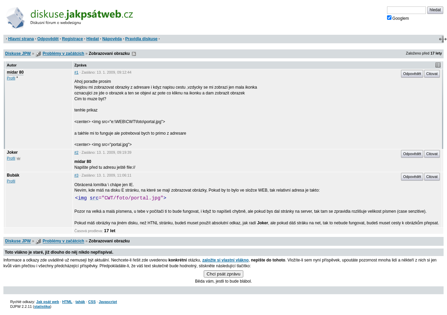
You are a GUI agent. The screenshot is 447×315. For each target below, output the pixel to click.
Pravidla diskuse (141, 38)
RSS (134, 54)
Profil (11, 78)
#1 (76, 72)
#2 (76, 152)
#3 (76, 175)
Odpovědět (48, 38)
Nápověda (112, 38)
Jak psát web (47, 302)
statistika (42, 306)
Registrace (72, 38)
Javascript (108, 302)
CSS (92, 302)
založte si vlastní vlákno (225, 260)
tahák (80, 302)
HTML (67, 302)
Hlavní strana (21, 38)
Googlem (398, 18)
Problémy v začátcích (63, 53)
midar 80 (15, 72)
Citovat (432, 74)
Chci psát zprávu (223, 273)
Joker (12, 152)
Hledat (92, 38)
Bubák (13, 175)
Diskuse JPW (18, 53)
